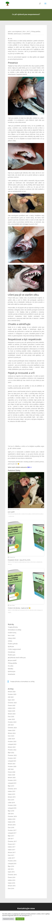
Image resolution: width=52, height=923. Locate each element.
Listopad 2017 (12, 833)
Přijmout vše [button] (20, 919)
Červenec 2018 (12, 816)
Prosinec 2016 (12, 861)
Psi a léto (10, 666)
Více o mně (11, 635)
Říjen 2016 (11, 866)
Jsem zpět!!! (11, 512)
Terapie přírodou (13, 627)
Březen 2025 (11, 714)
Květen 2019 (11, 791)
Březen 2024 (11, 733)
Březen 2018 (11, 825)
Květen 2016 (11, 880)
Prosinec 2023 (12, 741)
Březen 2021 (11, 763)
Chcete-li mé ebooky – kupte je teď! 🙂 (19, 608)
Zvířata (10, 641)
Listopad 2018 (12, 808)
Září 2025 (10, 697)
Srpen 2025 (11, 700)
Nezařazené (11, 674)
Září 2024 (10, 725)
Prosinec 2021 (12, 758)
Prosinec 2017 (12, 830)
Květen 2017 (11, 847)
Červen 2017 (11, 844)
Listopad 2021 (12, 761)
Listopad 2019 (12, 783)
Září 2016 (10, 869)
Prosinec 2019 (12, 780)
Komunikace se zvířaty (14, 630)
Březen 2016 (11, 886)
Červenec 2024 (12, 727)
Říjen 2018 (11, 811)
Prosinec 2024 (12, 722)
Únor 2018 (11, 827)
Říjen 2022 (11, 752)
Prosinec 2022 (12, 750)
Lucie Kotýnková (16, 31)
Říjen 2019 (11, 786)
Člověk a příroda (12, 644)
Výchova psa (17, 33)
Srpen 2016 (11, 872)
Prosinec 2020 (12, 766)
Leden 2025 (11, 719)
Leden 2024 (11, 739)
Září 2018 (10, 813)
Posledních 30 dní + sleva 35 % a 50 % (19, 560)
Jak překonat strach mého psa (17, 657)
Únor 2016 (11, 888)
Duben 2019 (11, 794)
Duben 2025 (11, 711)
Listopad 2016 (12, 863)
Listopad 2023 (12, 744)
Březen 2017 (11, 852)
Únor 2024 (11, 736)
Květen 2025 (11, 708)
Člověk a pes (11, 655)
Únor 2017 (11, 855)
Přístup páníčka (35, 31)
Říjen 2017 (11, 836)
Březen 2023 (11, 747)
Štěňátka (10, 33)
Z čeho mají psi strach (14, 649)
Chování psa (11, 652)
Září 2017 (10, 838)
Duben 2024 (11, 730)
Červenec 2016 (12, 874)
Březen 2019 (11, 797)
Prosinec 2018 (12, 805)
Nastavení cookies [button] (8, 919)
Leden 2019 (11, 802)
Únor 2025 (11, 716)
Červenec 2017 (12, 841)
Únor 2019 (11, 800)
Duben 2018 (11, 822)
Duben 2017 (11, 849)
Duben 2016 (11, 883)
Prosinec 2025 (12, 694)
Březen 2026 (11, 691)
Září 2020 (10, 769)
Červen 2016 (11, 877)
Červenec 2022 (12, 755)
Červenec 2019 (12, 789)
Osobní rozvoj (12, 632)
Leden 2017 (11, 858)
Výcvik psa (11, 646)
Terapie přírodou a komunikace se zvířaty (22, 681)
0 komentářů (26, 33)
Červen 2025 (11, 705)
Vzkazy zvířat (11, 638)
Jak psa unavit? (12, 660)
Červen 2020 (11, 772)
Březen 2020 (11, 777)
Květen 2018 (11, 819)
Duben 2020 (11, 775)
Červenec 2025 (12, 703)
